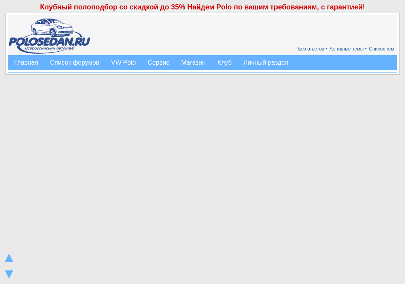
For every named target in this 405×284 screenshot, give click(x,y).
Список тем (381, 49)
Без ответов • (312, 49)
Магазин (193, 62)
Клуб (225, 62)
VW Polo (123, 62)
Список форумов (74, 62)
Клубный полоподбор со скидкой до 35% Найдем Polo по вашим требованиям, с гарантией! (202, 7)
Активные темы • (348, 49)
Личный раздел (266, 62)
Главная (26, 62)
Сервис (158, 62)
